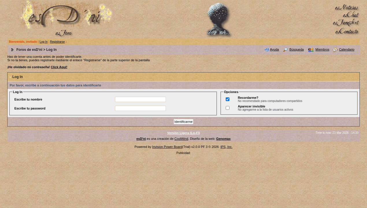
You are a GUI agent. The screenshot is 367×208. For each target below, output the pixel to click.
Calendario (346, 49)
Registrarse (57, 41)
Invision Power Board (167, 146)
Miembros (322, 49)
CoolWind (181, 138)
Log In (44, 41)
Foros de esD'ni (29, 50)
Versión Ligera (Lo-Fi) (183, 133)
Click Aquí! (59, 67)
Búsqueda (297, 49)
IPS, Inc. (226, 146)
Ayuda (274, 49)
